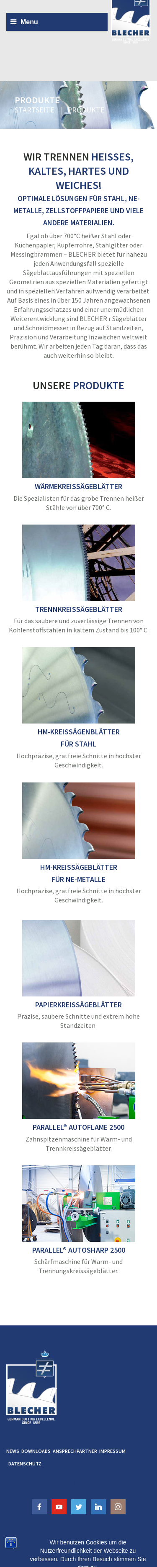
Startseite (34, 110)
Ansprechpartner (75, 1451)
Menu (29, 21)
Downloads (36, 1451)
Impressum (112, 1451)
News (12, 1451)
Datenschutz (24, 1463)
